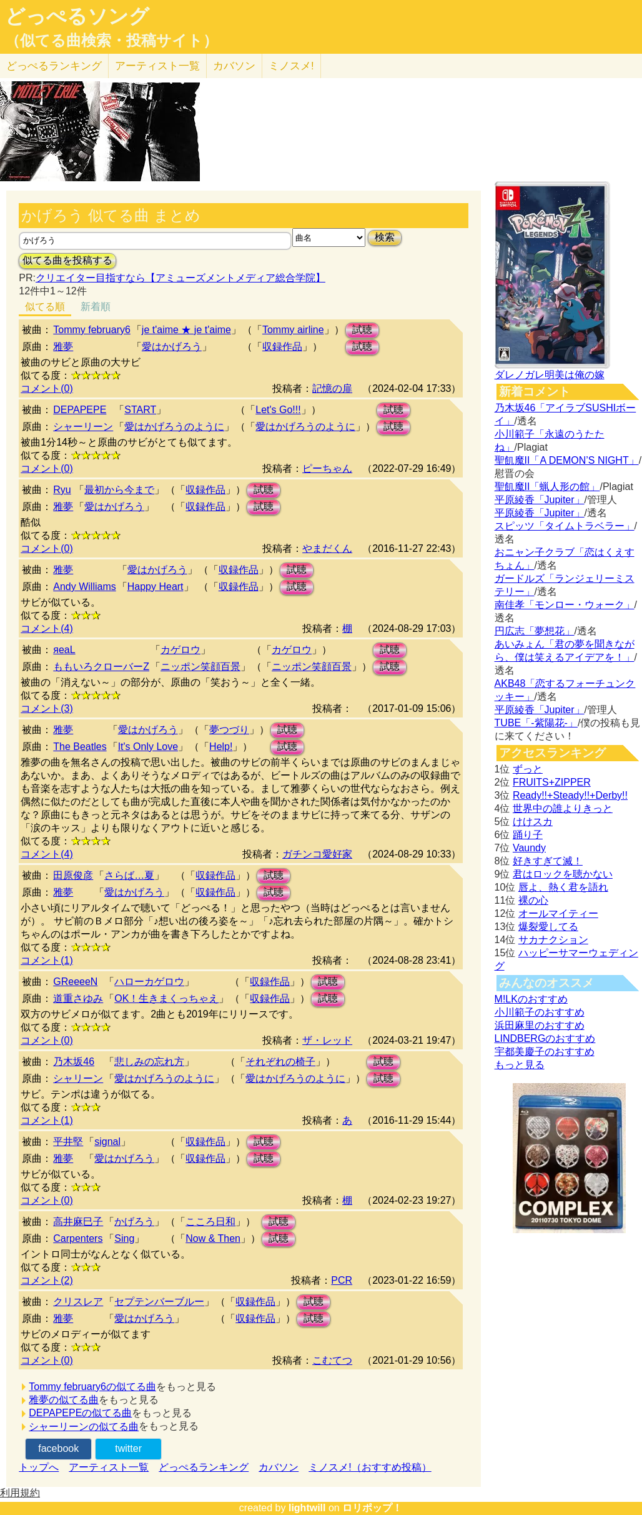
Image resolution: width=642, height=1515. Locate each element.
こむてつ (332, 1360)
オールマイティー (558, 913)
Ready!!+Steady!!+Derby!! (570, 795)
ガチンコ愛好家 (317, 854)
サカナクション (553, 939)
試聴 (362, 329)
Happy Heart (155, 586)
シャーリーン (83, 426)
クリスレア (78, 1301)
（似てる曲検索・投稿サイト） (111, 40)
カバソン (234, 66)
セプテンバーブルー (159, 1301)
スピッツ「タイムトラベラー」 (565, 526)
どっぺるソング (77, 16)
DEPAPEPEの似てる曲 (80, 1413)
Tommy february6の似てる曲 (92, 1386)
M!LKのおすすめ (531, 999)
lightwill (307, 1507)
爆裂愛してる (548, 926)
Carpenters (77, 1238)
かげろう (134, 1221)
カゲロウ (180, 649)
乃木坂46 (73, 1061)
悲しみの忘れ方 (149, 1061)
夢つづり (229, 729)
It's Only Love (148, 746)
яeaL (64, 649)
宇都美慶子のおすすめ (545, 1051)
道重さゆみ (78, 998)
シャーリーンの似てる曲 (84, 1426)
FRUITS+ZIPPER (552, 782)
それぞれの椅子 (280, 1061)
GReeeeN (75, 981)
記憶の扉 (332, 388)
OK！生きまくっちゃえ (166, 998)
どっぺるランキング (204, 1467)
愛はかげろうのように (174, 426)
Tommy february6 (92, 329)
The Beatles (79, 746)
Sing (124, 1238)
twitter (128, 1448)
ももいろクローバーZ (101, 666)
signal (107, 1141)
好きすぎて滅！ (548, 861)
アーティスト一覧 (109, 1467)
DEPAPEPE (79, 409)
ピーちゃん (327, 468)
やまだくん (327, 548)
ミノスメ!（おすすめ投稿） (370, 1467)
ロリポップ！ (372, 1507)
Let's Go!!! (277, 409)
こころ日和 (210, 1221)
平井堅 (68, 1141)
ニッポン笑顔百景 (200, 666)
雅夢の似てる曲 (64, 1399)
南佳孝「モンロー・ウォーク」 (565, 604)
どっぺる (54, 66)
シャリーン (78, 1078)
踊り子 (528, 834)
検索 (385, 237)
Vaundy (529, 847)
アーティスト (157, 66)
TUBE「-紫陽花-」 (536, 723)
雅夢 (63, 346)
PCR (341, 1280)
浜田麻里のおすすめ (540, 1025)
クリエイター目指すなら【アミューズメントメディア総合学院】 (180, 277)
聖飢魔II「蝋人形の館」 (547, 486)
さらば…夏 (129, 875)
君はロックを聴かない (563, 874)
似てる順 (45, 306)
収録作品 (282, 346)
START (140, 409)
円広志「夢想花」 (535, 631)
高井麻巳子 (78, 1221)
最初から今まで (119, 489)
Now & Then (212, 1238)
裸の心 (533, 900)
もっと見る (520, 1064)
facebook (58, 1448)
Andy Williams (84, 586)
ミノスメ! (291, 66)
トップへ (39, 1467)
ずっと (528, 769)
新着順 (96, 306)
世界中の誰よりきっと (563, 808)
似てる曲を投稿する (67, 260)
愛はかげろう (172, 346)
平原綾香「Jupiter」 (540, 499)
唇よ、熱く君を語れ (563, 887)
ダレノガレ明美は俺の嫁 (550, 374)
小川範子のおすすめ (540, 1012)
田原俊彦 (73, 875)
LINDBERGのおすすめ (545, 1038)
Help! (220, 746)
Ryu (62, 489)
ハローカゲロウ (149, 981)
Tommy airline (293, 329)
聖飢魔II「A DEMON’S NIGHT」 (567, 460)
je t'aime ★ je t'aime (186, 329)
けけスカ (533, 821)
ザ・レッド (327, 1040)
